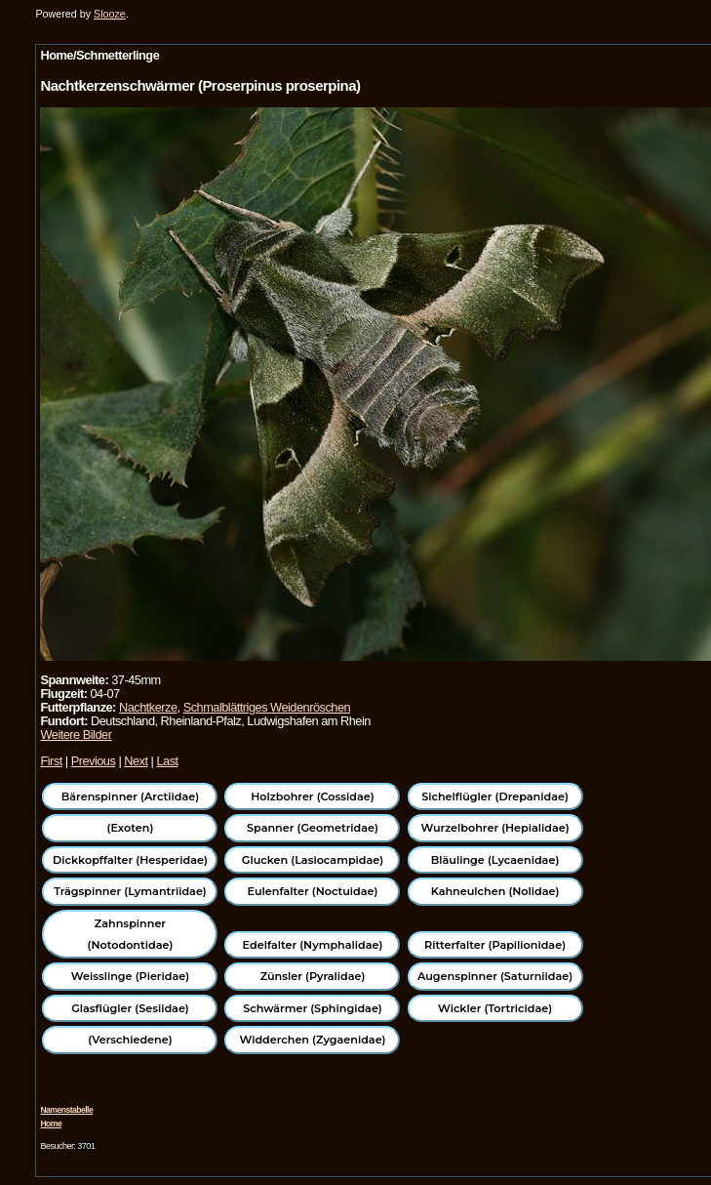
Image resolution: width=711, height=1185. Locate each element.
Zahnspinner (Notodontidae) (131, 934)
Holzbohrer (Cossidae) (312, 796)
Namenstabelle (66, 1110)
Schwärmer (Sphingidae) (312, 1008)
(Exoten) (130, 828)
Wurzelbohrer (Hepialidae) (494, 828)
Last (167, 761)
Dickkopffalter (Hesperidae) (130, 860)
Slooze (110, 14)
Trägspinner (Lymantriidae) (130, 891)
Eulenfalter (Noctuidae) (313, 891)
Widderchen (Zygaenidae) (312, 1039)
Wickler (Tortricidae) (495, 1008)
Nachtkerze (148, 707)
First (50, 761)
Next (135, 761)
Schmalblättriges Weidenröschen (266, 707)
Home (50, 1123)
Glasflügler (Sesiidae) (130, 1008)
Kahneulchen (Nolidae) (495, 891)
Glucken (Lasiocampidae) (312, 860)
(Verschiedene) (130, 1039)
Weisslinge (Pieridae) (130, 976)
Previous (93, 761)
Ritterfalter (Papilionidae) (495, 945)
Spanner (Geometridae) (312, 828)
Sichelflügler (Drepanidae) (495, 796)
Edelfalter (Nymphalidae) (313, 945)
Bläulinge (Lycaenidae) (495, 860)
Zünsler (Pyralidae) (313, 976)
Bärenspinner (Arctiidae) (130, 796)
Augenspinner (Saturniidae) (495, 976)
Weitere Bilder (75, 734)
